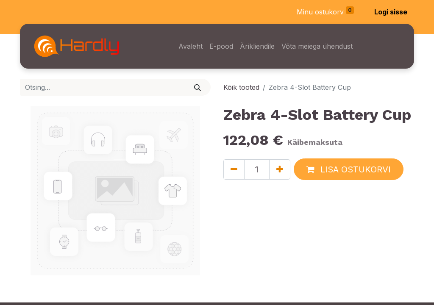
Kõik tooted (241, 87)
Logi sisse (390, 12)
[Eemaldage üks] (234, 169)
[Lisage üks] (279, 169)
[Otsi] (198, 87)
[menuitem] (190, 46)
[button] (348, 169)
